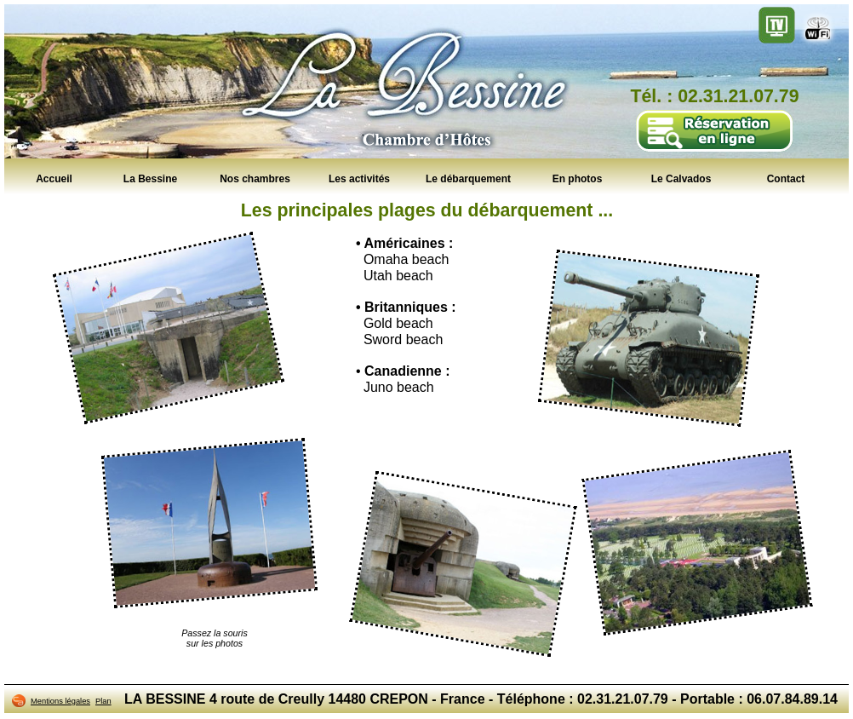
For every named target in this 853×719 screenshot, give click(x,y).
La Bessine (150, 178)
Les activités (359, 178)
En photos (577, 178)
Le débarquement (468, 178)
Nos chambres (255, 178)
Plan (103, 701)
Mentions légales (60, 701)
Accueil (54, 178)
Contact (786, 178)
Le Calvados (681, 178)
